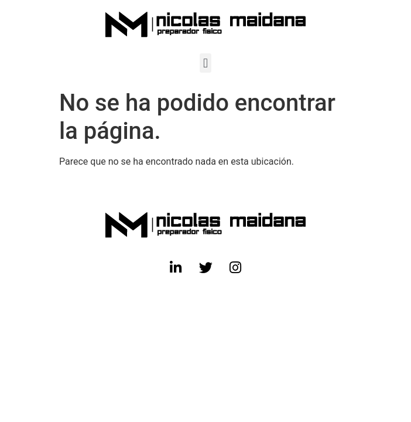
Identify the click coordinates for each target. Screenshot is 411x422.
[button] (205, 63)
